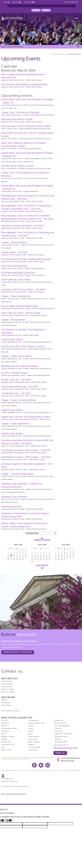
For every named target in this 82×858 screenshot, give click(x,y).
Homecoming (33, 720)
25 (25, 557)
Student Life (58, 720)
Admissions (5, 731)
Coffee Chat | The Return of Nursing (20, 112)
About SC (4, 720)
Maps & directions (23, 786)
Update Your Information (63, 734)
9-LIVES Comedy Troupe (14, 373)
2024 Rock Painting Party (14, 266)
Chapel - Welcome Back (14, 242)
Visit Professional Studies (10, 711)
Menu (76, 18)
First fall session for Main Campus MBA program (26, 259)
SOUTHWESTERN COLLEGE (16, 794)
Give (46, 10)
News (30, 734)
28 (14, 559)
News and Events (59, 54)
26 (8, 559)
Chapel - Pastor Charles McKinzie (18, 400)
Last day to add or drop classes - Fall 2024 (23, 289)
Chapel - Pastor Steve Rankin (16, 356)
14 (14, 555)
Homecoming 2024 (11, 506)
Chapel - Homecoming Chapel (17, 474)
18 (25, 555)
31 (22, 559)
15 (17, 555)
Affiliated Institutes (7, 736)
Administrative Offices (9, 728)
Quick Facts (32, 739)
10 (23, 553)
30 (20, 559)
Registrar (31, 744)
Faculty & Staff (6, 686)
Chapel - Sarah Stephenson (15, 423)
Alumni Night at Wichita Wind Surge (19, 306)
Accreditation (6, 702)
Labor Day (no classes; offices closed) (20, 313)
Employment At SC (8, 744)
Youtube (41, 765)
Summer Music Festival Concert (17, 166)
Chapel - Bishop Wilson (13, 319)
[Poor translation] (9, 820)
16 (20, 555)
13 (11, 555)
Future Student (6, 681)
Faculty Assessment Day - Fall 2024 (19, 386)
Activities (4, 726)
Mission (31, 731)
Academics (5, 723)
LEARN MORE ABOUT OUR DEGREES (17, 652)
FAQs (3, 747)
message (16, 786)
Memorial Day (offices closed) (16, 119)
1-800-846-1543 (71, 2)
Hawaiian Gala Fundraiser (14, 496)
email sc (60, 753)
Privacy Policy (6, 705)
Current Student (7, 684)
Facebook (34, 765)
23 (20, 557)
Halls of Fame (6, 750)
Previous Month (42, 540)
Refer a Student (33, 742)
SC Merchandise (34, 747)
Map (5, 2)
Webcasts (57, 739)
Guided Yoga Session (12, 339)
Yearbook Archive (60, 742)
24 (23, 557)
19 (8, 557)
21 (14, 557)
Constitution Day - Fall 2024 (16, 393)
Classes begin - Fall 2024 (14, 252)
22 (17, 557)
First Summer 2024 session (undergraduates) (24, 84)
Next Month (42, 565)
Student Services (60, 723)
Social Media (32, 750)
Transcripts (58, 731)
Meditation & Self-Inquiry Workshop (19, 366)
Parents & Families (8, 692)
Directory (15, 2)
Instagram (47, 765)
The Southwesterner (61, 726)
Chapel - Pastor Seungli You (16, 296)
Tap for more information (12, 47)
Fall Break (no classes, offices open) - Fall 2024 (25, 450)
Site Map (4, 700)
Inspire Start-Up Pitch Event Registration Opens (25, 416)
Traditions (58, 728)
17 (22, 555)
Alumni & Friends (7, 689)
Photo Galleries (33, 736)
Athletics (4, 739)
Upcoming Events (74, 54)
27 (11, 559)
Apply (36, 10)
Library (30, 728)
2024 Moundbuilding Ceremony (18, 272)
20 (11, 557)
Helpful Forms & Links (36, 723)
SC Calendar (28, 2)
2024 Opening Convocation (15, 279)
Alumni (3, 734)
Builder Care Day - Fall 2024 (16, 379)
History (30, 726)
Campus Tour (6, 742)
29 (17, 559)
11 (25, 553)
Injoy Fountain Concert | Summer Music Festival (26, 126)
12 (8, 555)
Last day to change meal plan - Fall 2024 (22, 225)
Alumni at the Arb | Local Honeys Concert (23, 346)
